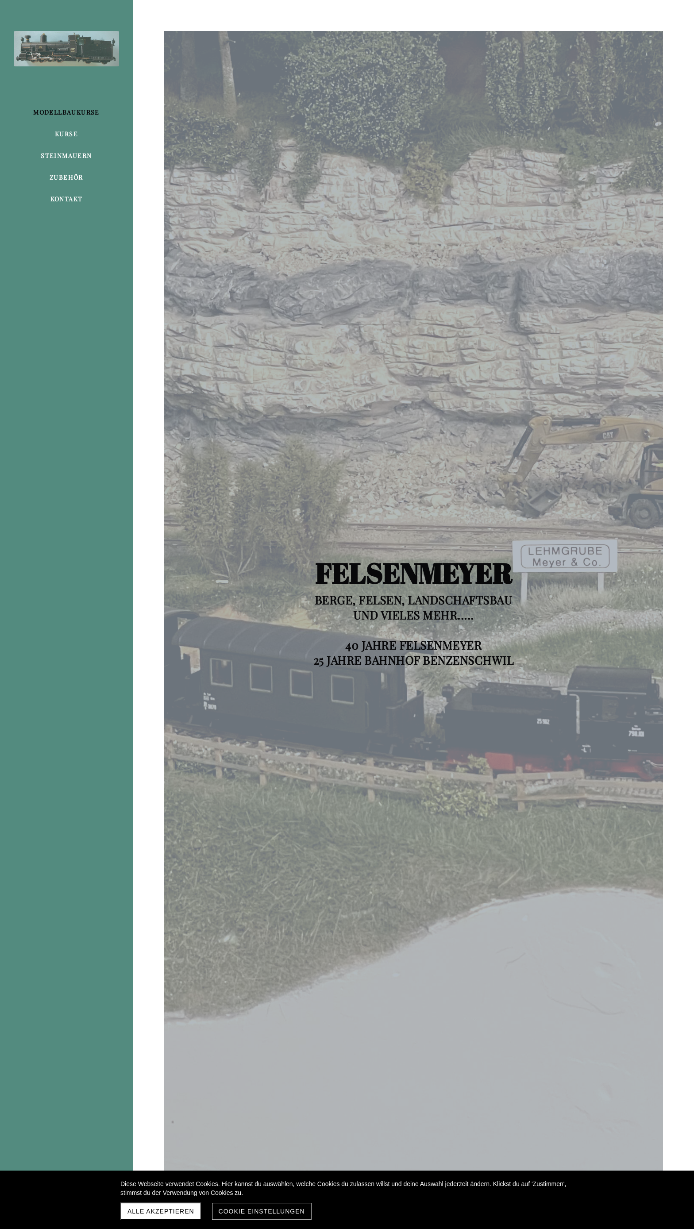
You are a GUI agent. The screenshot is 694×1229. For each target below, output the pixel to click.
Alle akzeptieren (160, 1211)
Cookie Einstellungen (262, 1211)
